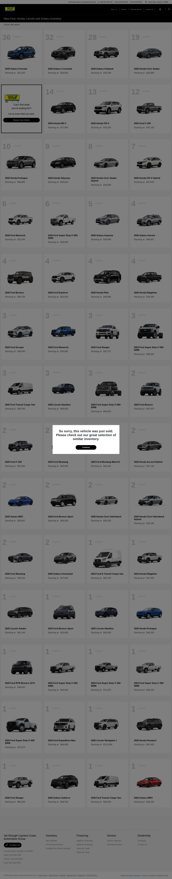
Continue (86, 447)
